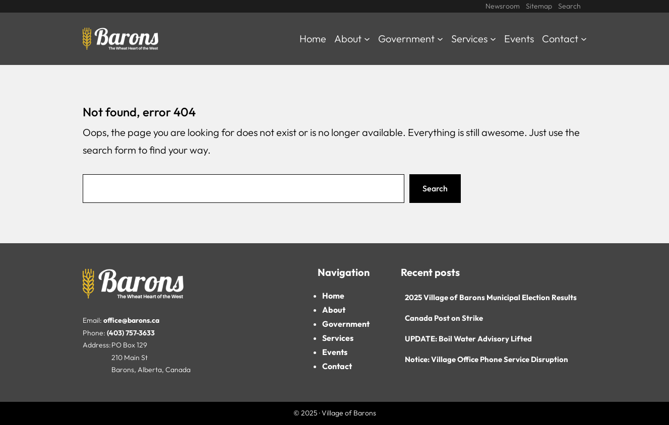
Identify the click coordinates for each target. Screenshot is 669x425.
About (333, 310)
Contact (337, 366)
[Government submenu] (440, 39)
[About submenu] (367, 39)
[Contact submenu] (584, 39)
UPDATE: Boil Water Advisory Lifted (468, 338)
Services (337, 338)
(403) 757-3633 (131, 332)
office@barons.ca (131, 320)
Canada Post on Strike (444, 318)
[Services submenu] (493, 39)
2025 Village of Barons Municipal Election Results (491, 297)
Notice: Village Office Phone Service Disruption (486, 359)
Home (333, 296)
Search (435, 188)
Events (334, 352)
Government (346, 324)
